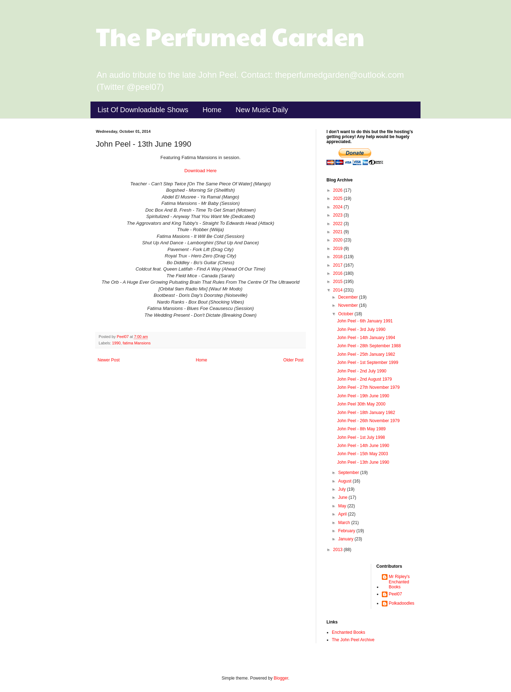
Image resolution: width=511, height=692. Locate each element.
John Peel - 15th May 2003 (362, 453)
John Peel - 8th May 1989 (361, 428)
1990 (116, 343)
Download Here (201, 170)
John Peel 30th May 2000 (361, 404)
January (346, 538)
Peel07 (395, 594)
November (348, 305)
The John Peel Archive (353, 639)
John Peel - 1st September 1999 (367, 362)
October (346, 313)
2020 (338, 240)
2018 (338, 256)
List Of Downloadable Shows (143, 110)
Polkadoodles (401, 603)
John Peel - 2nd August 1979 (364, 379)
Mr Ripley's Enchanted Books (399, 581)
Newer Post (109, 360)
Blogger (281, 678)
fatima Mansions (137, 343)
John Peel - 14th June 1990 (363, 445)
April (343, 514)
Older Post (293, 360)
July (342, 489)
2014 (338, 290)
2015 (338, 281)
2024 (338, 207)
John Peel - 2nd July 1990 (361, 371)
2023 (338, 215)
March (344, 522)
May (342, 505)
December (348, 297)
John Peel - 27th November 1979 (368, 387)
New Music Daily (262, 110)
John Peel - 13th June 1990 (363, 462)
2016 (338, 273)
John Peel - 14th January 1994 (366, 337)
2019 (338, 248)
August (345, 481)
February (347, 530)
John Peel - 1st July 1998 (361, 437)
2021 (338, 231)
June (343, 497)
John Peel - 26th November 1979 (368, 420)
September (349, 472)
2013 (338, 549)
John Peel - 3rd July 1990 (361, 329)
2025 (338, 198)
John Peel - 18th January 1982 (366, 412)
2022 (338, 223)
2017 (338, 265)
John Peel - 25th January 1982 (366, 354)
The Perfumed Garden (230, 35)
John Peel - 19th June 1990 (363, 395)
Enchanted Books (348, 632)
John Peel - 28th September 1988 (369, 345)
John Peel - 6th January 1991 (365, 320)
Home (212, 110)
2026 (338, 190)
